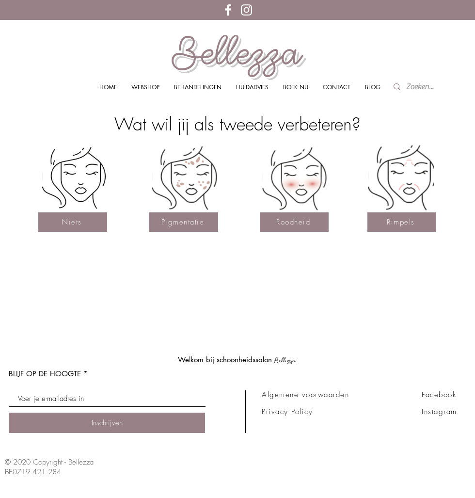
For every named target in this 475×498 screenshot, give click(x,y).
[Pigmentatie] (183, 222)
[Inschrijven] (107, 423)
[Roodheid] (294, 222)
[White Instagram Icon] (246, 9)
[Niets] (72, 222)
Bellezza (237, 52)
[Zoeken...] (422, 87)
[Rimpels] (401, 222)
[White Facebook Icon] (228, 9)
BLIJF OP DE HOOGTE (45, 373)
